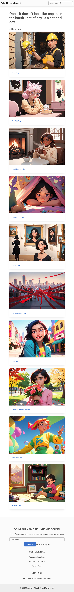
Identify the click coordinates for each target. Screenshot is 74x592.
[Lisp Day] (37, 342)
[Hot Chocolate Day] (37, 150)
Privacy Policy (37, 566)
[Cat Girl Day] (37, 102)
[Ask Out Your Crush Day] (37, 390)
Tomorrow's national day (37, 561)
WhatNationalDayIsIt (11, 3)
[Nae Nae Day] (37, 438)
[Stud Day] (37, 54)
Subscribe (30, 544)
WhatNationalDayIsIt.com (44, 588)
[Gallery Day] (37, 246)
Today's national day (37, 557)
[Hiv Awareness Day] (37, 294)
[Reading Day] (37, 486)
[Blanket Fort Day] (37, 198)
